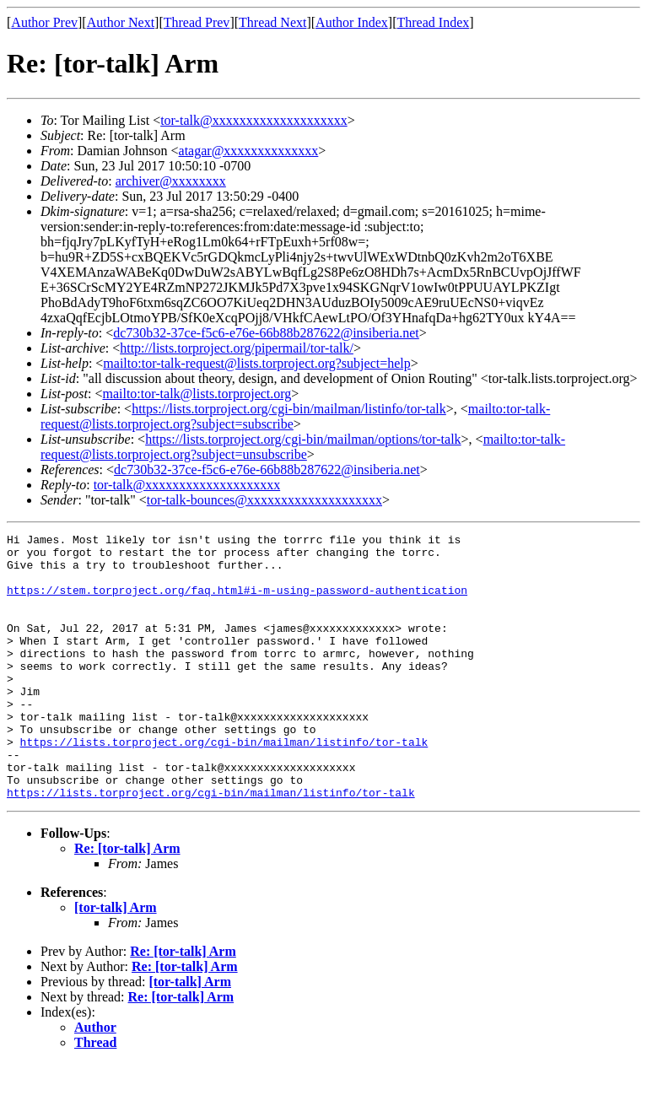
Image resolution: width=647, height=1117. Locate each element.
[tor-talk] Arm (115, 960)
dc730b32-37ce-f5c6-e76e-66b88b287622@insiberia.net (266, 333)
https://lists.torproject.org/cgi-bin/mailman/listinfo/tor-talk (289, 409)
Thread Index (433, 22)
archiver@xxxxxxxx (171, 181)
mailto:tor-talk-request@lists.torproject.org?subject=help (256, 363)
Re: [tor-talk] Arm (127, 901)
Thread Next (272, 22)
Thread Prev (197, 22)
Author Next (120, 22)
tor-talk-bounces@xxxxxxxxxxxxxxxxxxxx (264, 500)
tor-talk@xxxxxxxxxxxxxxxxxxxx (254, 120)
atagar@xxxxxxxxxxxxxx (249, 150)
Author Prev (44, 22)
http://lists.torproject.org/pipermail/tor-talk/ (236, 348)
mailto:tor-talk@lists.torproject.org (196, 393)
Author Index (351, 22)
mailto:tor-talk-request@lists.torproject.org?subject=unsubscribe (302, 446)
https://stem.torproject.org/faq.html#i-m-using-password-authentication (237, 602)
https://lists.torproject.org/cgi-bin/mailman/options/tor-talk (303, 439)
